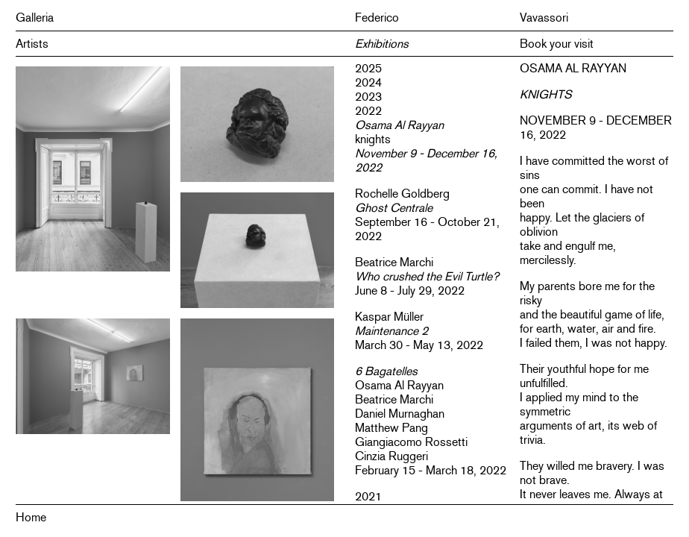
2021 (368, 496)
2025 (368, 68)
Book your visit (557, 44)
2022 (368, 111)
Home (31, 517)
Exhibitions (382, 44)
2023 (368, 97)
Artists (32, 44)
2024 (368, 82)
